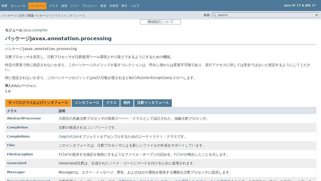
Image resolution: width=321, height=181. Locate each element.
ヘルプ (134, 6)
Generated (16, 163)
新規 (103, 6)
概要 (5, 6)
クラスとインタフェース (68, 15)
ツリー (74, 6)
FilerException (20, 154)
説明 (22, 15)
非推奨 (113, 6)
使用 (64, 6)
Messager (16, 172)
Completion (17, 127)
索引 (124, 6)
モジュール (18, 6)
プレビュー (89, 6)
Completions (18, 136)
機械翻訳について (160, 22)
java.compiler (36, 30)
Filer (11, 145)
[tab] (38, 103)
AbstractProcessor (24, 118)
